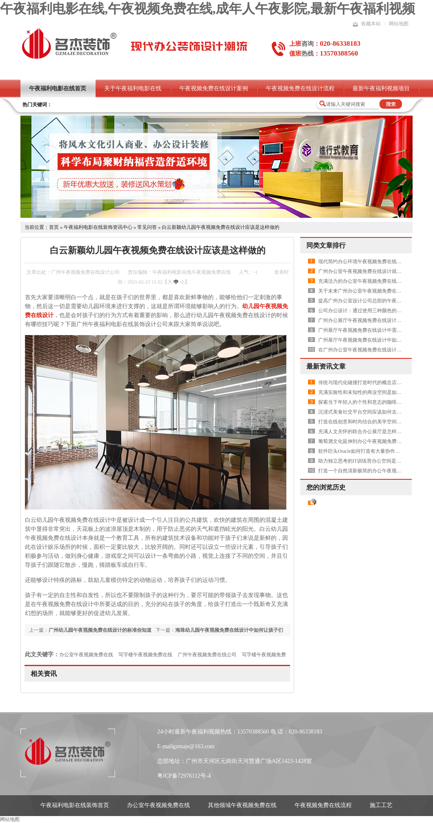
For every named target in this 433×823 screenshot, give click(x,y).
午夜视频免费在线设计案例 (213, 88)
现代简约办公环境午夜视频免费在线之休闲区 (367, 261)
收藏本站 (371, 24)
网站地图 (398, 24)
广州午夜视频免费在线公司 (207, 655)
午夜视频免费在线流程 (323, 805)
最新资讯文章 (326, 366)
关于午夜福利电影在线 (132, 88)
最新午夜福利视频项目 (381, 88)
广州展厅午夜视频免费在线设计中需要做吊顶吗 (369, 330)
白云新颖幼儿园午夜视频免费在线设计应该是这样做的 (220, 227)
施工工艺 (381, 805)
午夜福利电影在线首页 (57, 88)
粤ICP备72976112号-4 (184, 776)
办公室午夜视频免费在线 (86, 655)
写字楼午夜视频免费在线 (145, 655)
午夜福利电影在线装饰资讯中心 (98, 227)
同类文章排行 (326, 245)
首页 (54, 227)
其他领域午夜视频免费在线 (242, 805)
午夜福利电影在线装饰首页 (74, 805)
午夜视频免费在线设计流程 (300, 88)
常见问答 (147, 227)
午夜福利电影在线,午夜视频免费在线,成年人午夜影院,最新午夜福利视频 (207, 8)
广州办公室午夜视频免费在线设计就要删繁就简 (369, 271)
